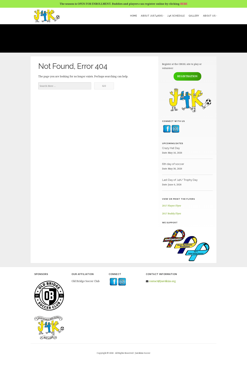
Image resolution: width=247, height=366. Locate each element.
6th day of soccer (173, 164)
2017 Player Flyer (171, 205)
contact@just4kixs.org (162, 281)
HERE (183, 4)
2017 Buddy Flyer (171, 213)
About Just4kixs (152, 15)
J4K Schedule (176, 15)
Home (133, 15)
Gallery (194, 15)
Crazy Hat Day (171, 148)
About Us (209, 15)
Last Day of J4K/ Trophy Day (180, 179)
